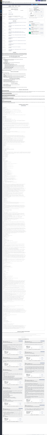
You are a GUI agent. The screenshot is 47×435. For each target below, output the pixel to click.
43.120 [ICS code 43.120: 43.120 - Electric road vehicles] (31, 402)
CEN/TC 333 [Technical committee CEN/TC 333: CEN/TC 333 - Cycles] (10, 4)
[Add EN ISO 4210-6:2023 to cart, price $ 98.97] (41, 11)
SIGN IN (42, 0)
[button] (32, 4)
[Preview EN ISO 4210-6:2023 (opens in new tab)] (36, 11)
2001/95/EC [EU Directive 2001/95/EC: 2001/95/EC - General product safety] (13, 354)
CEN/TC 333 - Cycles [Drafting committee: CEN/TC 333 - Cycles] (11, 14)
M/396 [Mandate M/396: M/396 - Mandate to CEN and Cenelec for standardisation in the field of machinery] (38, 402)
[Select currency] (36, 0)
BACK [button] (3, 4)
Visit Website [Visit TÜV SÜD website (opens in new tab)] (41, 28)
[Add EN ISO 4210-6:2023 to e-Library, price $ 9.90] (41, 15)
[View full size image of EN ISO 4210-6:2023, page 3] (31, 11)
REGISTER (45, 0)
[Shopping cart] (39, 0)
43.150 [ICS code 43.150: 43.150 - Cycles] (8, 4)
